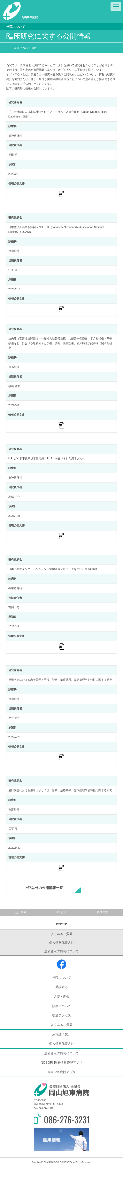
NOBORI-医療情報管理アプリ (61, 1062)
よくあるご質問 (62, 934)
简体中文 (102, 912)
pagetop (61, 923)
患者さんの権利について (61, 951)
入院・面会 (61, 996)
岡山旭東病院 (20, 11)
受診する (61, 987)
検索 (20, 912)
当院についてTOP (25, 48)
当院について (61, 977)
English (61, 912)
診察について (61, 1006)
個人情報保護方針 (61, 942)
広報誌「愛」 (61, 1034)
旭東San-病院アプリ (61, 1072)
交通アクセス (61, 1015)
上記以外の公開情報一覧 (43, 888)
